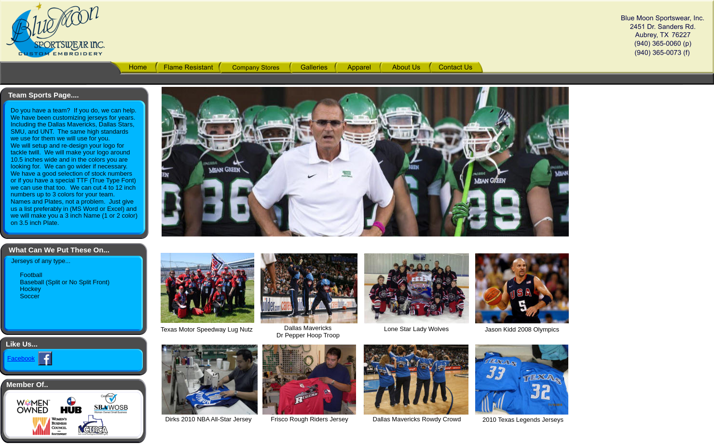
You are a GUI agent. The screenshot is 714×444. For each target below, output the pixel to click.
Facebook (21, 358)
